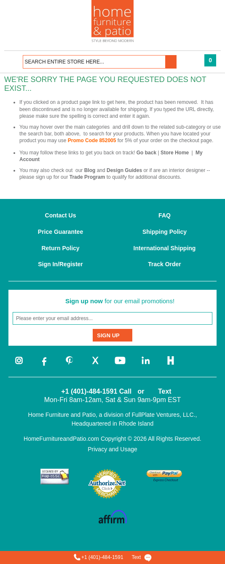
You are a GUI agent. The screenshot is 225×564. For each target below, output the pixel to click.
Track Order (164, 264)
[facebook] (44, 365)
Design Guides (124, 170)
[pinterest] (69, 365)
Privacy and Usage (112, 449)
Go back (146, 153)
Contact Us (60, 215)
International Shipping (165, 248)
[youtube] (120, 365)
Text (164, 391)
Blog (90, 170)
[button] (171, 62)
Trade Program (87, 177)
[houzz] (170, 365)
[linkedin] (145, 365)
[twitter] (94, 365)
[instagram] (19, 365)
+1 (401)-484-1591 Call (96, 391)
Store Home (175, 153)
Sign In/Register (60, 264)
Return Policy (60, 248)
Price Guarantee (60, 231)
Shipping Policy (164, 231)
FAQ (164, 215)
